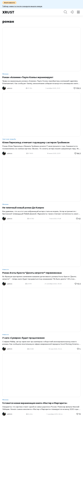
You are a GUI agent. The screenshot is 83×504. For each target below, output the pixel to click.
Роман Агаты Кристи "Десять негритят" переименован (32, 272)
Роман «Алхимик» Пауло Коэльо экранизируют (27, 77)
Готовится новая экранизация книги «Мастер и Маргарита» (34, 403)
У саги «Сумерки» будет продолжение (23, 338)
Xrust (8, 12)
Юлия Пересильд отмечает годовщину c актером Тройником (35, 142)
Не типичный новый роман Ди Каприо (23, 207)
